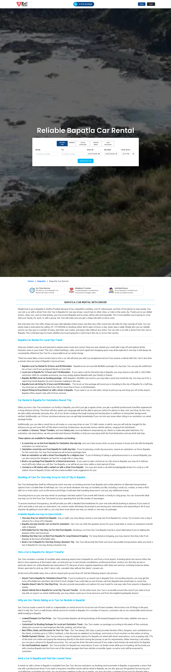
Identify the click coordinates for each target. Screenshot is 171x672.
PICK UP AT (125, 150)
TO (62, 150)
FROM (37, 150)
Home (31, 281)
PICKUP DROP (95, 144)
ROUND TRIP (62, 144)
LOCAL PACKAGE (82, 144)
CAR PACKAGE (107, 144)
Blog (141, 4)
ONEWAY (72, 143)
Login (151, 4)
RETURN (107, 150)
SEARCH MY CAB (85, 161)
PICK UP (90, 150)
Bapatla (41, 281)
